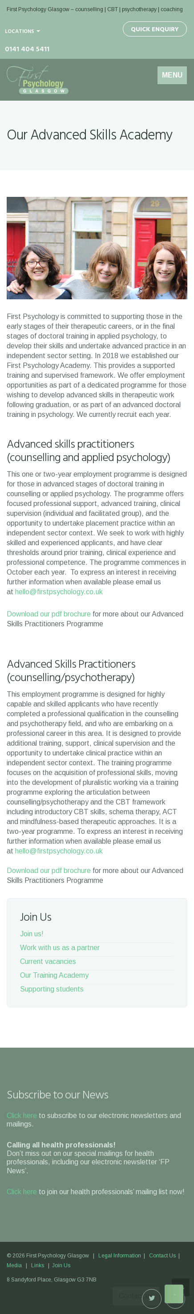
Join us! (32, 934)
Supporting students (52, 989)
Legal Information (119, 1256)
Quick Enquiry (155, 29)
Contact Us (162, 1256)
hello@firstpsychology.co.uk (59, 592)
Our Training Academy (54, 975)
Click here (22, 1115)
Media (14, 1265)
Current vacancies (48, 961)
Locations (22, 31)
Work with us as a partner (60, 947)
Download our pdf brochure (49, 614)
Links (37, 1265)
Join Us (61, 1265)
